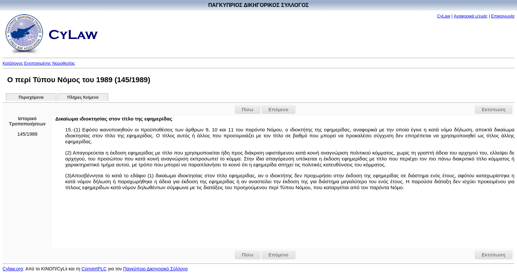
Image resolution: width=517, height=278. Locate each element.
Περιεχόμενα (31, 97)
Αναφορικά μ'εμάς (471, 16)
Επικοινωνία (503, 16)
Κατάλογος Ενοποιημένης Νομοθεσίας (39, 63)
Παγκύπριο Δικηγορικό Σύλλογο (155, 268)
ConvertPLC (93, 268)
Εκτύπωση (493, 109)
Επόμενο (279, 109)
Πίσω (247, 109)
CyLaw (443, 16)
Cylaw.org (13, 268)
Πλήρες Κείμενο (83, 97)
